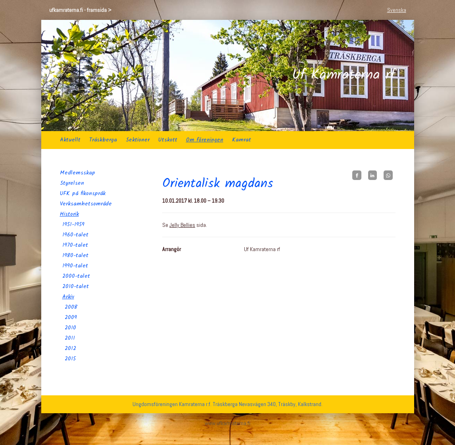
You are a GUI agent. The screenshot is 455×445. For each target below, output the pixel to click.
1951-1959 (73, 224)
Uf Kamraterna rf (343, 75)
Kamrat (241, 139)
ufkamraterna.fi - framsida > (80, 10)
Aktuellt (70, 139)
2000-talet (76, 276)
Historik (69, 214)
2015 (70, 358)
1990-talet (75, 265)
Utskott (167, 139)
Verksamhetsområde (86, 203)
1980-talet (75, 255)
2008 (71, 307)
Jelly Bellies (182, 224)
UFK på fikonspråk (83, 193)
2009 (71, 317)
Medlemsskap (77, 172)
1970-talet (75, 245)
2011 (70, 338)
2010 (70, 327)
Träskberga (103, 139)
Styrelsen (72, 183)
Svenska (396, 10)
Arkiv (68, 296)
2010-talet (75, 286)
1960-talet (75, 234)
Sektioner (138, 139)
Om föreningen (204, 139)
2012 (70, 348)
